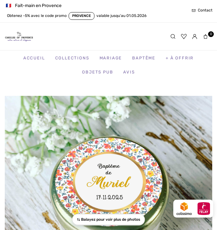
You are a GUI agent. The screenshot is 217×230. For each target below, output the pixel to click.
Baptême (143, 58)
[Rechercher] (173, 36)
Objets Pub (97, 72)
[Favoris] (184, 36)
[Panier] (206, 36)
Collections (72, 58)
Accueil (34, 58)
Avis (129, 72)
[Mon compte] (194, 36)
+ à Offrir (180, 58)
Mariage (111, 58)
